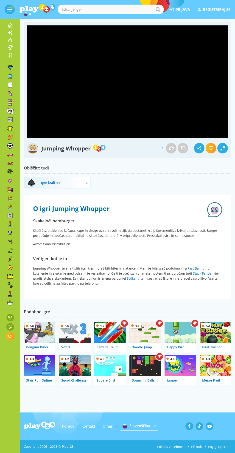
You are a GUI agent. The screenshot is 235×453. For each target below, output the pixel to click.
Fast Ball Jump (199, 268)
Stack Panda (202, 273)
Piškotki (197, 447)
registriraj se (214, 9)
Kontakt (88, 426)
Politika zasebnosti (171, 447)
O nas (108, 426)
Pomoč (68, 426)
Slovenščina (136, 425)
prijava (180, 9)
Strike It (133, 278)
